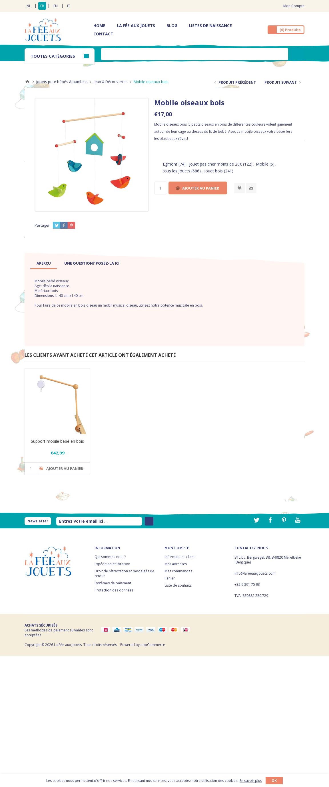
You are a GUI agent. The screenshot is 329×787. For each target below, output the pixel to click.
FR (42, 5)
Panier (169, 578)
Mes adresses (175, 563)
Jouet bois (213, 171)
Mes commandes (178, 571)
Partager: (43, 225)
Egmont (170, 164)
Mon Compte (293, 5)
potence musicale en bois (181, 305)
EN (55, 5)
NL (29, 5)
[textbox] (194, 54)
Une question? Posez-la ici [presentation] (91, 263)
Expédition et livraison (112, 563)
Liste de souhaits (178, 585)
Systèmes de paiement (113, 583)
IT (68, 5)
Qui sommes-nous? (110, 556)
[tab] (43, 263)
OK (274, 780)
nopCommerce (153, 644)
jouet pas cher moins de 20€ (215, 164)
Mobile (262, 164)
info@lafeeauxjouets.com (255, 573)
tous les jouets (176, 171)
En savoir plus (251, 780)
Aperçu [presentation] (44, 263)
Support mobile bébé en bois (57, 441)
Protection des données (114, 590)
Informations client (179, 556)
